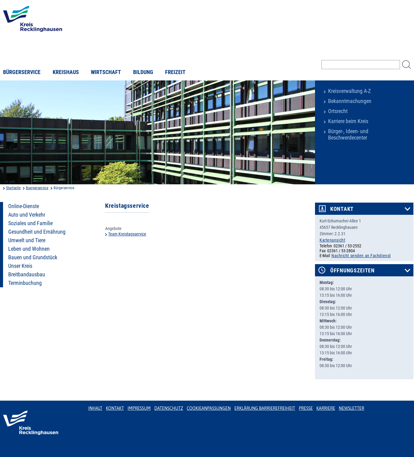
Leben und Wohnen (29, 249)
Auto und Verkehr (26, 215)
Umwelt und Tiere (26, 240)
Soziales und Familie (30, 223)
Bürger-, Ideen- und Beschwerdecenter (348, 134)
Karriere (326, 408)
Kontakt (342, 209)
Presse (306, 408)
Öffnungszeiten (352, 270)
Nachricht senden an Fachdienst (361, 255)
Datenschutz (168, 408)
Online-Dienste (23, 206)
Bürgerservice (22, 72)
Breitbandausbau (26, 274)
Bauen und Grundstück (32, 257)
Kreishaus (66, 72)
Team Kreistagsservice (127, 234)
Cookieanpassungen (209, 408)
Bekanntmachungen (349, 101)
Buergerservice (37, 188)
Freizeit (175, 72)
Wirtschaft (106, 72)
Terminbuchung (25, 283)
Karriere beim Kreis (348, 121)
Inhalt (95, 408)
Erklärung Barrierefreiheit (264, 408)
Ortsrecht (338, 111)
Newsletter (351, 408)
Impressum (139, 408)
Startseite (13, 188)
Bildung (143, 72)
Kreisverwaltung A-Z (349, 91)
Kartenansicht (332, 240)
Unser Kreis (20, 266)
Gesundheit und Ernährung (36, 232)
